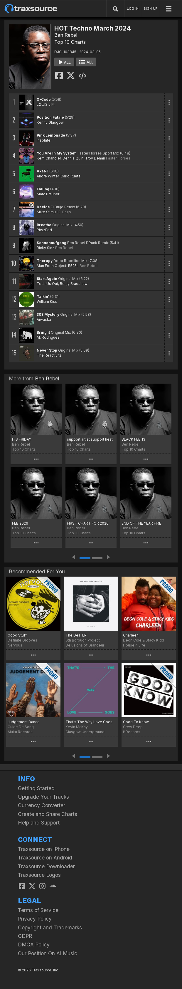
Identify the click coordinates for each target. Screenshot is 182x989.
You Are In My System (57, 153)
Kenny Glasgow (50, 122)
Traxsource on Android (45, 857)
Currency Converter (41, 805)
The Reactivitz (49, 355)
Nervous (15, 645)
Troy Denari (95, 158)
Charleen (131, 635)
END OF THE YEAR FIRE (141, 523)
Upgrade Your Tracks (43, 797)
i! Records (131, 732)
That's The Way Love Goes (88, 722)
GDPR (25, 936)
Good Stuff (17, 635)
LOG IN (133, 8)
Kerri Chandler (49, 158)
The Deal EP (76, 635)
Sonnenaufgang (51, 243)
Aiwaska (44, 319)
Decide (43, 207)
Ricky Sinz (45, 248)
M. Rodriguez (48, 337)
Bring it (43, 332)
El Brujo (64, 212)
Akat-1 (42, 171)
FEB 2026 (20, 523)
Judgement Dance (24, 722)
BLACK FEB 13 (133, 439)
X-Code (44, 99)
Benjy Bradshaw (73, 283)
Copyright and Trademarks (50, 927)
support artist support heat (90, 439)
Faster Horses (118, 158)
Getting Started (36, 788)
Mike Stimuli (47, 212)
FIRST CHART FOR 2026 (88, 523)
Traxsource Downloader (46, 866)
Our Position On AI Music (47, 953)
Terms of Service (38, 910)
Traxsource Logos (39, 875)
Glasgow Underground (85, 732)
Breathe (44, 225)
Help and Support (39, 823)
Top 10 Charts (70, 42)
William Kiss (47, 301)
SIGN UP (150, 8)
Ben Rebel (65, 35)
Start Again (47, 278)
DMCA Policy (34, 944)
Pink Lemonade (51, 135)
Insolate (43, 140)
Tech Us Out (47, 283)
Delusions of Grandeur (84, 645)
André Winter (48, 176)
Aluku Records (20, 732)
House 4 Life (134, 645)
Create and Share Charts (47, 814)
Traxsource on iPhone (44, 849)
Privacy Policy (35, 919)
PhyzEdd (44, 230)
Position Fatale (50, 117)
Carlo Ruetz (70, 176)
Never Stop (47, 350)
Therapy (45, 260)
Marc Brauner (48, 194)
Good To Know (136, 722)
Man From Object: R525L (58, 265)
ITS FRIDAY (21, 439)
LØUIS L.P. (46, 104)
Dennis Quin (73, 158)
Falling (43, 189)
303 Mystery (48, 314)
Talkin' (43, 296)
